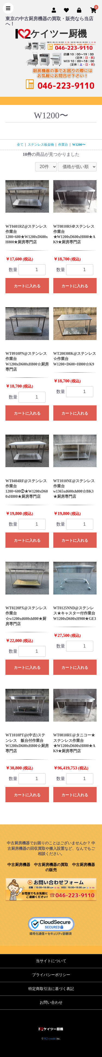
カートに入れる (27, 286)
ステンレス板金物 (41, 145)
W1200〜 (78, 145)
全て (20, 145)
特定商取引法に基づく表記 (51, 989)
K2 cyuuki (50, 1038)
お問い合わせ (51, 1002)
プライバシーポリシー (51, 975)
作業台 (63, 145)
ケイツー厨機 (51, 34)
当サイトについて (51, 961)
